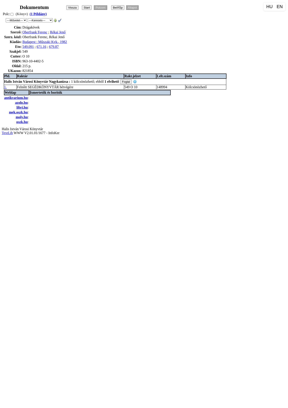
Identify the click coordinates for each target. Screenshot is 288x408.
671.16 (41, 47)
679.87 (54, 47)
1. (5, 87)
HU (269, 6)
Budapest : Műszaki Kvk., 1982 (44, 42)
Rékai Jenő (58, 32)
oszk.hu (22, 122)
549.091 (28, 47)
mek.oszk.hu (18, 112)
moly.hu (22, 117)
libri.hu (22, 107)
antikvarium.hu (16, 98)
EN (280, 6)
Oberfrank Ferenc (34, 32)
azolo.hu (21, 102)
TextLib (7, 133)
